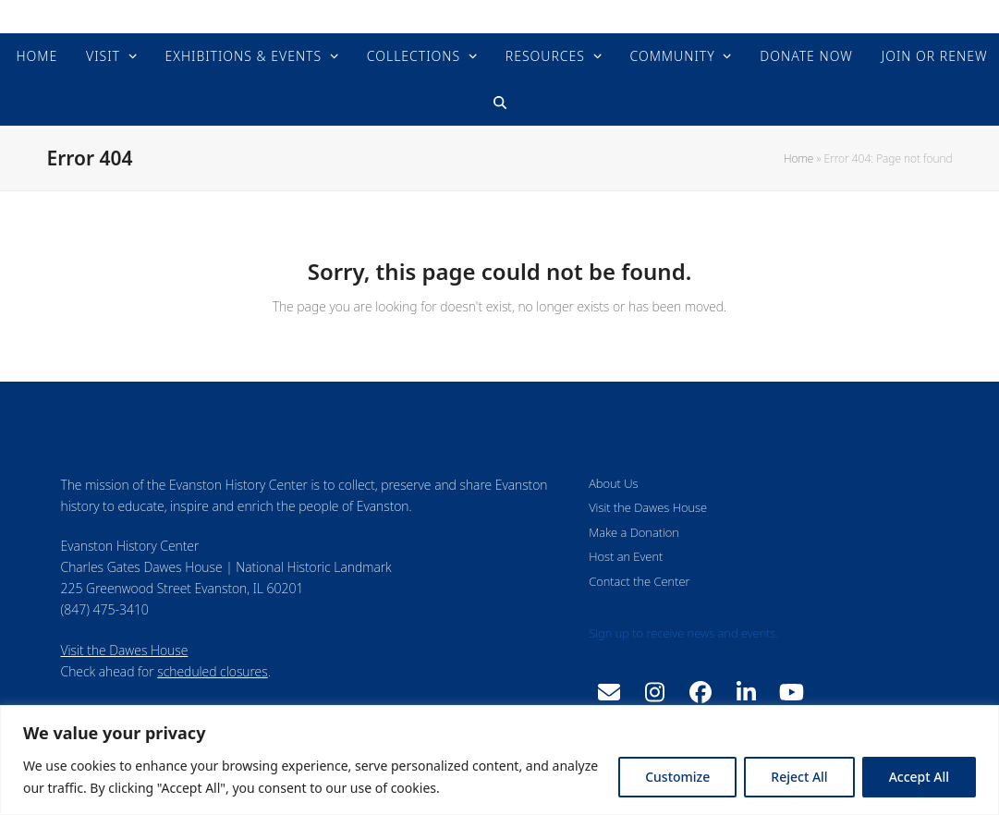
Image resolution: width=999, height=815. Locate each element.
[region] (499, 760)
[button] (499, 102)
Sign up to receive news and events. (683, 633)
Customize (677, 776)
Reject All (799, 776)
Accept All (919, 776)
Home (798, 158)
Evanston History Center (499, 16)
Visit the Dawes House (125, 650)
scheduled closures (212, 671)
